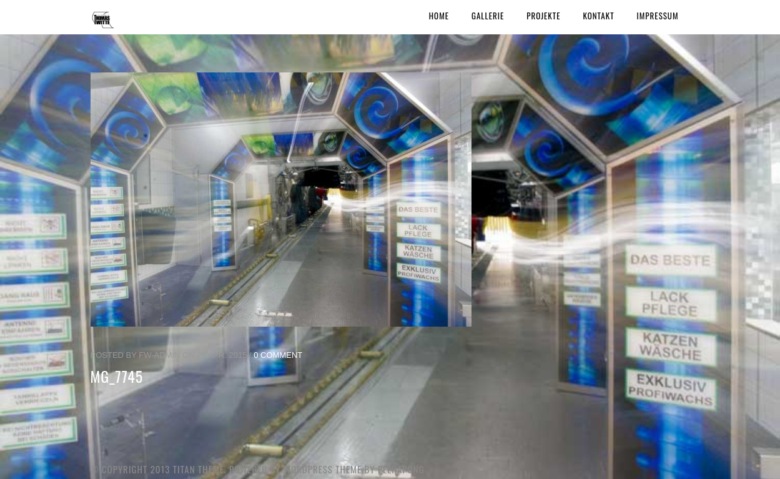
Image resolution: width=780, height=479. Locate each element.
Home (439, 15)
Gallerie (487, 15)
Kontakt (598, 15)
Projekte (543, 15)
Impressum (658, 15)
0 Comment (278, 355)
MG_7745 (117, 376)
